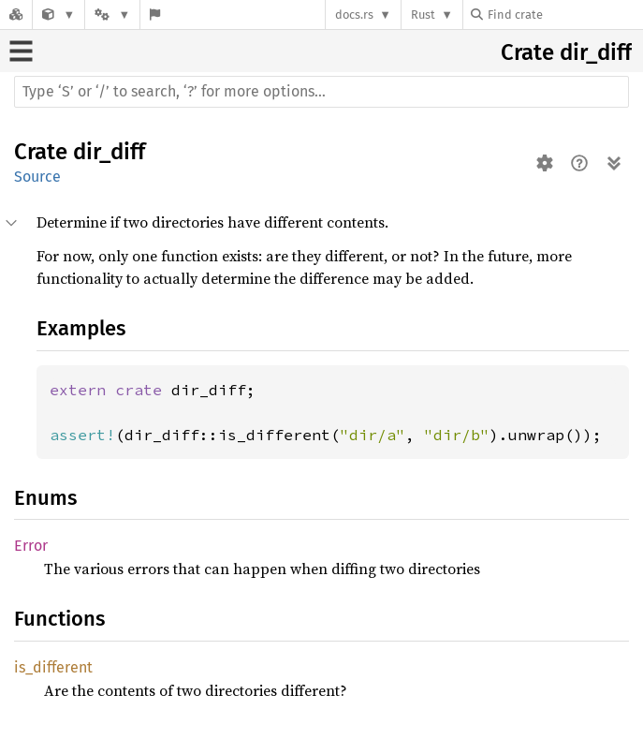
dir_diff (596, 52)
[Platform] (112, 14)
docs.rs (354, 14)
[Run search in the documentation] (321, 92)
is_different (53, 667)
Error (31, 545)
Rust (423, 14)
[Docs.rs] (16, 14)
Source (37, 176)
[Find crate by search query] (564, 14)
